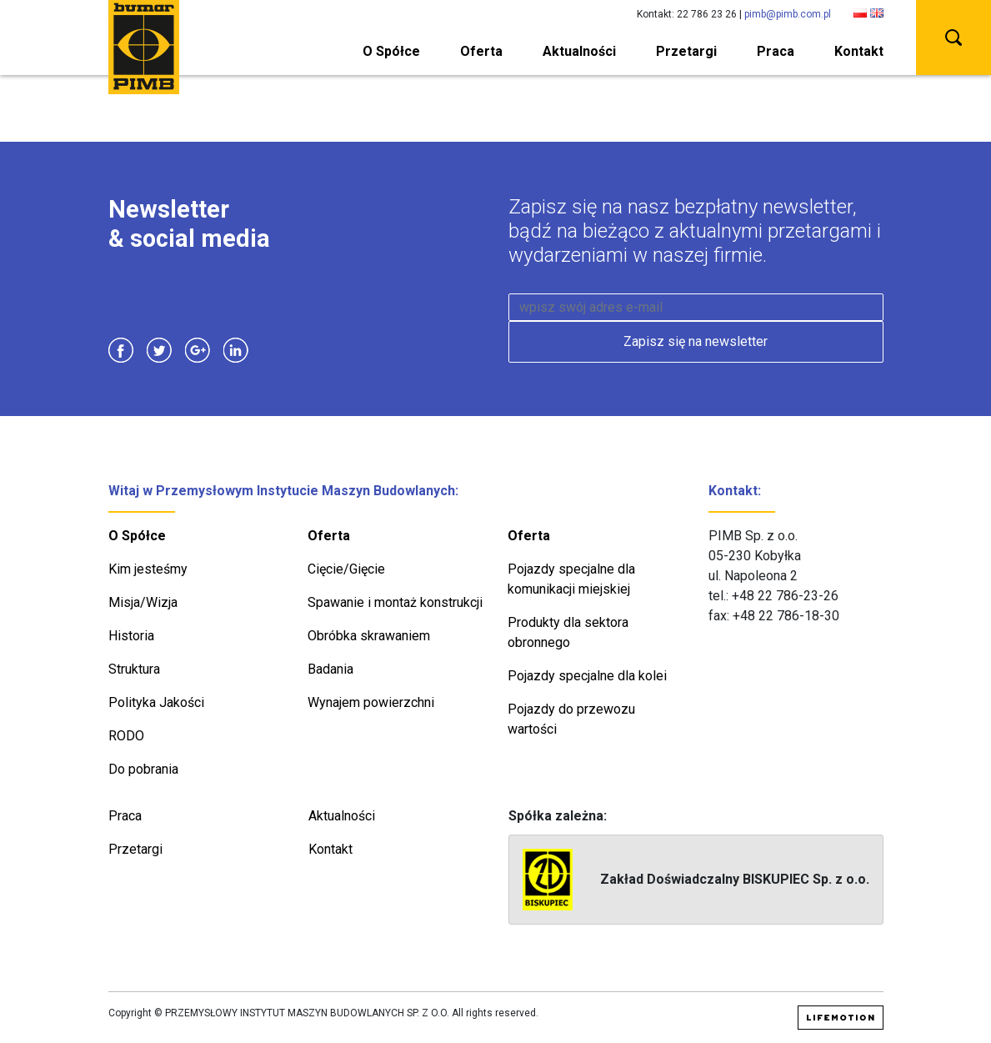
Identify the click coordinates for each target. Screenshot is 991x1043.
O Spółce (391, 51)
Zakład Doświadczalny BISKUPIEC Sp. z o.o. (696, 879)
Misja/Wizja (143, 602)
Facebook (120, 350)
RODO (126, 736)
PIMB (143, 47)
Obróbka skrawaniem (369, 636)
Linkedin (235, 350)
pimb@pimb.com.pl (787, 14)
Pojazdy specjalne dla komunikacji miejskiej (571, 579)
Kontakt (858, 51)
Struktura (134, 669)
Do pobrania (143, 769)
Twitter (159, 350)
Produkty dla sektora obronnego (568, 632)
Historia (131, 636)
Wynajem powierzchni (371, 702)
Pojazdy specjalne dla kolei (587, 676)
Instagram (274, 350)
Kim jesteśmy (148, 569)
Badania (330, 669)
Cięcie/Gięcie (346, 569)
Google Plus (197, 350)
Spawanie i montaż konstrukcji (395, 602)
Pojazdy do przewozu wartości (571, 719)
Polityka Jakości (156, 702)
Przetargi (686, 51)
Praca (775, 51)
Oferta (481, 51)
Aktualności (579, 51)
